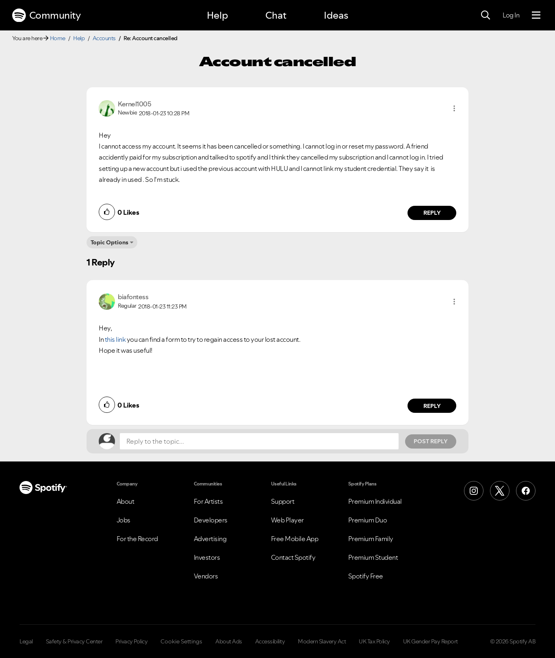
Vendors (206, 576)
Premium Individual (375, 501)
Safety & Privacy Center (74, 641)
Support (283, 501)
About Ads (228, 641)
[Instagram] (473, 491)
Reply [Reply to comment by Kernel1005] (432, 213)
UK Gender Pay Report (430, 641)
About (125, 501)
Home (57, 38)
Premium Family (370, 538)
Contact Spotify (293, 557)
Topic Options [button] (109, 242)
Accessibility (270, 641)
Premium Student (373, 557)
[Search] (485, 15)
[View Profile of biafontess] (133, 296)
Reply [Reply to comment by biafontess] (432, 406)
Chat (275, 15)
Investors (207, 557)
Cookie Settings (181, 641)
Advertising (210, 538)
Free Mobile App (295, 538)
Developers (211, 520)
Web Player (287, 520)
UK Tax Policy (374, 641)
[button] (454, 108)
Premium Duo (367, 520)
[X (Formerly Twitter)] (499, 491)
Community (46, 15)
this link (115, 339)
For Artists (208, 501)
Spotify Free (365, 576)
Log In (511, 15)
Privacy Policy (131, 641)
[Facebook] (525, 491)
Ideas (336, 15)
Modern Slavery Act (322, 641)
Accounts (104, 38)
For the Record (137, 538)
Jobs (123, 520)
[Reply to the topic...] (259, 441)
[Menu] (536, 15)
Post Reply (431, 441)
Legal (26, 641)
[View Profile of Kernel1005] (134, 103)
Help (217, 15)
